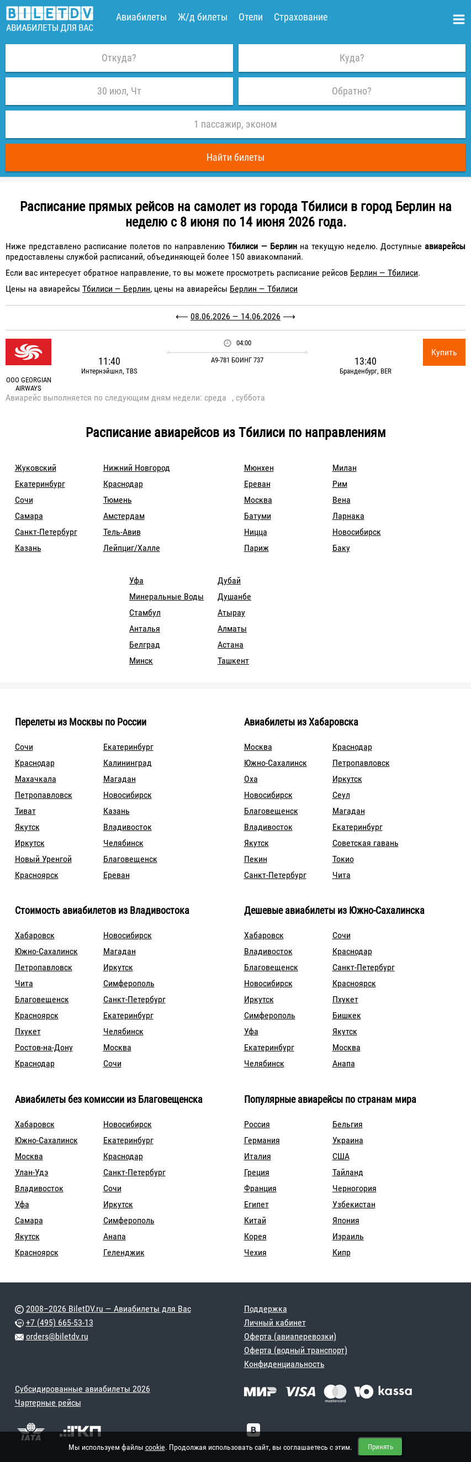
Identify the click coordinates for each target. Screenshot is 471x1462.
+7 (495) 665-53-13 (59, 1322)
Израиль (348, 1236)
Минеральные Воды (166, 596)
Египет (256, 1204)
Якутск (27, 827)
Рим (339, 483)
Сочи (24, 500)
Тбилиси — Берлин (116, 288)
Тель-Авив (122, 532)
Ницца (255, 532)
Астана (231, 644)
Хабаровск (35, 935)
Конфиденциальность (284, 1364)
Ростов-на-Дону (44, 1047)
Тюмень (117, 500)
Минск (141, 660)
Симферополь (129, 983)
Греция (256, 1172)
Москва (258, 500)
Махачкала (35, 779)
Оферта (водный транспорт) (295, 1350)
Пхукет (28, 1031)
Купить (444, 352)
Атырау (231, 612)
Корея (255, 1236)
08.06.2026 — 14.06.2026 (235, 316)
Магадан (119, 779)
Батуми (257, 516)
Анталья (144, 628)
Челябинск (123, 843)
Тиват (25, 811)
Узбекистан (353, 1204)
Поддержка (265, 1308)
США (341, 1156)
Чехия (255, 1252)
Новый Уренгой (43, 859)
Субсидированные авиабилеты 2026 (82, 1389)
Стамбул (145, 612)
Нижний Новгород (136, 467)
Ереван (257, 483)
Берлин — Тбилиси (384, 272)
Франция (260, 1188)
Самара (29, 516)
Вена (341, 500)
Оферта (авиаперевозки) (290, 1336)
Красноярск (37, 875)
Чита (341, 875)
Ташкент (233, 660)
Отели (251, 17)
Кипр (341, 1252)
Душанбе (234, 596)
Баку (341, 548)
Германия (262, 1140)
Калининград (127, 763)
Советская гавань (365, 843)
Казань (28, 548)
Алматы (232, 628)
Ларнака (348, 516)
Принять (380, 1447)
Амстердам (124, 516)
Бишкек (346, 1015)
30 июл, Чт (119, 91)
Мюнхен (259, 467)
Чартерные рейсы (48, 1402)
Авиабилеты (141, 17)
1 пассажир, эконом (235, 124)
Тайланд (347, 1172)
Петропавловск (43, 795)
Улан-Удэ (32, 1172)
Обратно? (352, 91)
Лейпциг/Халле (131, 548)
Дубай (229, 580)
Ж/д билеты (202, 17)
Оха (251, 779)
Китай (255, 1220)
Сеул (341, 795)
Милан (344, 467)
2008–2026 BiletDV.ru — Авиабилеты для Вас (108, 1308)
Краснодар (123, 483)
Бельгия (347, 1124)
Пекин (255, 859)
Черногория (354, 1188)
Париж (256, 548)
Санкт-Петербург (46, 532)
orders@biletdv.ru (57, 1336)
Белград (144, 644)
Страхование (300, 17)
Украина (347, 1140)
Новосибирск (356, 532)
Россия (257, 1124)
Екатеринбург (40, 483)
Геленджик (124, 1252)
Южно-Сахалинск (275, 763)
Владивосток (127, 827)
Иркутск (30, 843)
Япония (345, 1220)
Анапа (343, 1063)
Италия (257, 1156)
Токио (343, 859)
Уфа (136, 580)
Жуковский (35, 467)
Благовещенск (130, 859)
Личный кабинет (275, 1322)
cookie (155, 1447)
